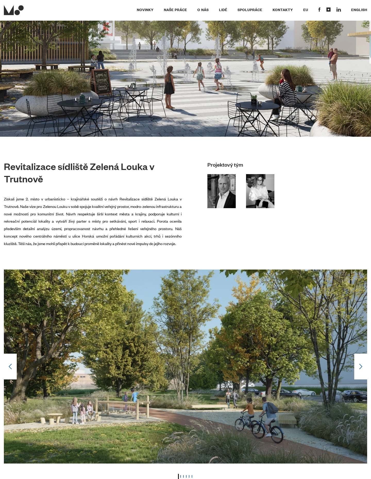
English (359, 9)
